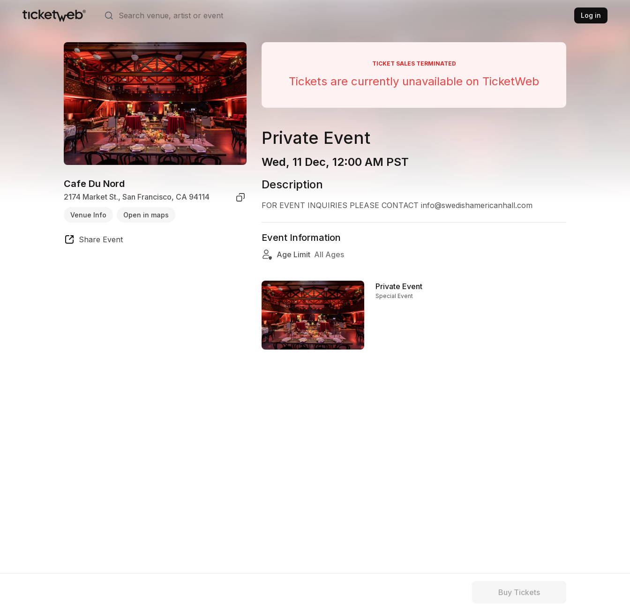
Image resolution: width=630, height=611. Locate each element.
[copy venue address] (240, 197)
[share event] (93, 241)
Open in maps (146, 215)
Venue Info (88, 215)
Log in (591, 15)
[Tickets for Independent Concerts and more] (54, 15)
